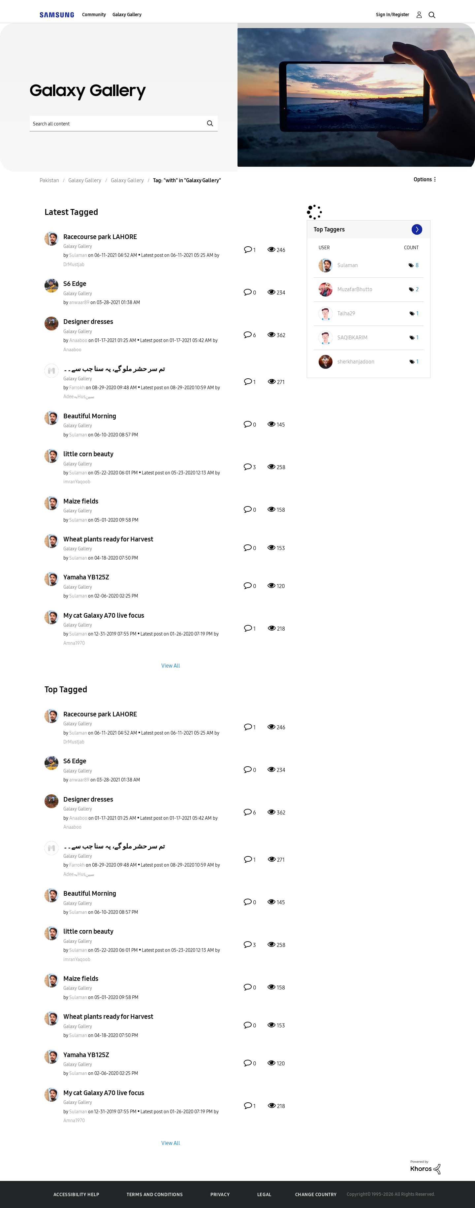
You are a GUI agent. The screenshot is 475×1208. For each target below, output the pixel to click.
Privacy (220, 1194)
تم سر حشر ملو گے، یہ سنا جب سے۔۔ (114, 369)
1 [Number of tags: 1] (417, 313)
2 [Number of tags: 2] (417, 289)
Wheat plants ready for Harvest (108, 539)
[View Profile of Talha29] (346, 313)
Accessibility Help (76, 1194)
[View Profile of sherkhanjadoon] (355, 362)
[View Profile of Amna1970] (74, 643)
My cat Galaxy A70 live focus (103, 615)
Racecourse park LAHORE (100, 237)
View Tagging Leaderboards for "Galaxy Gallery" (368, 229)
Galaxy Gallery (127, 14)
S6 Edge (74, 284)
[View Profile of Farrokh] (77, 388)
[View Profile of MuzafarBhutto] (354, 289)
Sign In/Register (392, 14)
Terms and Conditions (155, 1194)
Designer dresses (88, 322)
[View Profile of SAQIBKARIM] (352, 337)
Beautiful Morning (89, 416)
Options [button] (423, 179)
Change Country (316, 1194)
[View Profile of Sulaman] (78, 255)
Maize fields (80, 501)
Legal (264, 1194)
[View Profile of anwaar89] (79, 302)
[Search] (124, 123)
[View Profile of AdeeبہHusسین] (78, 396)
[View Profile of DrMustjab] (73, 264)
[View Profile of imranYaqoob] (76, 482)
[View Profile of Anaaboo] (78, 340)
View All (170, 665)
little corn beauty (88, 454)
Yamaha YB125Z (86, 577)
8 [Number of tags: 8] (417, 265)
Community (94, 14)
